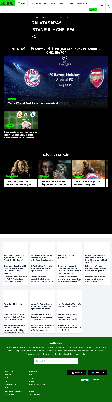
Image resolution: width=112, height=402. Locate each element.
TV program (50, 347)
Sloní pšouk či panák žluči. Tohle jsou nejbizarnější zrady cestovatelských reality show (42, 257)
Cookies (7, 388)
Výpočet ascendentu (33, 354)
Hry (45, 3)
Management (32, 371)
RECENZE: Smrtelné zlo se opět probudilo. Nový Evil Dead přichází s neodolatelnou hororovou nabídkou (53, 183)
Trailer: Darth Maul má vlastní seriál (14, 305)
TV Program (70, 3)
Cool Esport (52, 3)
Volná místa (8, 374)
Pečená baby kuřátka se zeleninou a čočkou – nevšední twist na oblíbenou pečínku (96, 268)
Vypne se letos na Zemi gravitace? (66, 256)
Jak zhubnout (11, 347)
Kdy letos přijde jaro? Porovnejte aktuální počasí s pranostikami (69, 306)
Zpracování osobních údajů (36, 384)
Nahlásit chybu (9, 395)
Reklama (7, 378)
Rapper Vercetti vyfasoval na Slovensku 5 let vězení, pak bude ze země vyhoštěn (42, 317)
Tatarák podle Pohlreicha (67, 351)
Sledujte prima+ (82, 3)
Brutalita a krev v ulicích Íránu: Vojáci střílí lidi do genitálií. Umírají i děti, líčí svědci (14, 257)
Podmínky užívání (10, 384)
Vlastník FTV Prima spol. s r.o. (14, 391)
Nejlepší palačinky (65, 354)
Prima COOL (39, 18)
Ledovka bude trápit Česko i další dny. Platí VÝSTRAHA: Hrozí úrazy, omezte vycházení (15, 279)
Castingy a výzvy (33, 378)
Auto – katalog (13, 351)
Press (30, 374)
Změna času (60, 347)
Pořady (61, 3)
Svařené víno (51, 351)
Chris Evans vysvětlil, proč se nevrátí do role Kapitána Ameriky (87, 183)
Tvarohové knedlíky (50, 354)
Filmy (31, 3)
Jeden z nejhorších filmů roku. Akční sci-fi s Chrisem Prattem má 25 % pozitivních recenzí (14, 317)
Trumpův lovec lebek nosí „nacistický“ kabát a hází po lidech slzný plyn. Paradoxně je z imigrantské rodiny (69, 269)
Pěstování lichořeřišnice (95, 351)
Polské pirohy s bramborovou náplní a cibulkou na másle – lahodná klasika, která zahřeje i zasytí (96, 258)
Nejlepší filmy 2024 (24, 347)
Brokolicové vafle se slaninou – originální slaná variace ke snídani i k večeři (96, 279)
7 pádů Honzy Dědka (28, 351)
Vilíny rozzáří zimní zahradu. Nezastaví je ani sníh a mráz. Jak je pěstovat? (69, 327)
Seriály (38, 3)
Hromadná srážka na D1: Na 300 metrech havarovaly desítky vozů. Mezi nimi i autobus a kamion (15, 269)
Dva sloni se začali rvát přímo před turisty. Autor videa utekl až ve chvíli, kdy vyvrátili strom (69, 279)
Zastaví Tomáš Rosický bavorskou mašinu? (33, 103)
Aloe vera (81, 351)
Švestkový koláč (80, 354)
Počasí (75, 347)
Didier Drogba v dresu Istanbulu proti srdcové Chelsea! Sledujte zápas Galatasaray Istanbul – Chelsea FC (20, 135)
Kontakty (31, 381)
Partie (69, 347)
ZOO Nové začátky (99, 347)
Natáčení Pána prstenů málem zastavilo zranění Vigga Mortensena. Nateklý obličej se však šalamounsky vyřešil (14, 328)
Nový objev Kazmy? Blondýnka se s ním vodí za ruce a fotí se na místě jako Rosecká (42, 327)
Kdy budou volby (85, 347)
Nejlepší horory (38, 347)
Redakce (31, 391)
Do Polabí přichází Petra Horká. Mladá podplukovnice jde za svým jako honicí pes (41, 268)
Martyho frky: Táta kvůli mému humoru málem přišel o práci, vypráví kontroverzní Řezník (41, 306)
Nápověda (31, 388)
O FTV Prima (9, 371)
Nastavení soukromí (34, 395)
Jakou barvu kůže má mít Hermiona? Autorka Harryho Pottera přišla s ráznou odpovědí (18, 183)
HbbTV (7, 381)
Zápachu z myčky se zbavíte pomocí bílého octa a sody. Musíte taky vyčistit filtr (67, 317)
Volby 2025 (41, 351)
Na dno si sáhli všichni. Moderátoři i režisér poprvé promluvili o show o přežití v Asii (42, 280)
